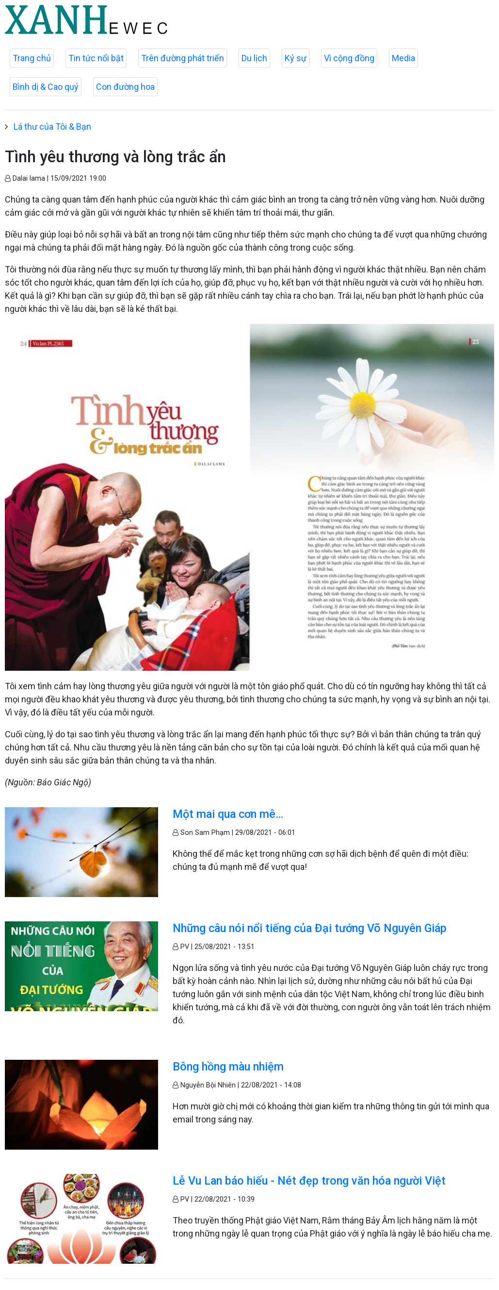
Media (403, 58)
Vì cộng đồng (349, 58)
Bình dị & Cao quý (46, 87)
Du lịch (254, 58)
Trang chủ (32, 58)
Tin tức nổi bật (96, 58)
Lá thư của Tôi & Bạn (52, 126)
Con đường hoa (125, 87)
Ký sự (295, 58)
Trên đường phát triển (182, 58)
